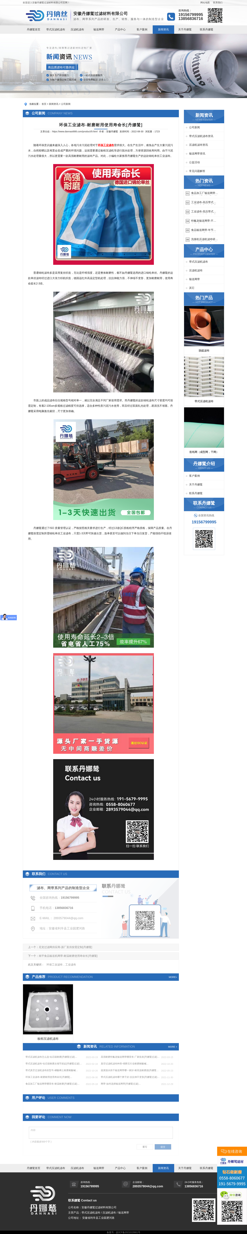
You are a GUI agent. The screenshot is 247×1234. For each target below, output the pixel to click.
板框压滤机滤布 (48, 1038)
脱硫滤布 (204, 350)
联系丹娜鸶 (206, 29)
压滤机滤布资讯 (198, 144)
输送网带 (98, 29)
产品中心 (120, 29)
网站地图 (205, 2)
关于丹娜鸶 (185, 29)
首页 (44, 104)
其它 (191, 287)
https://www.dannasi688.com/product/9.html (74, 131)
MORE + (172, 1046)
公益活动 (194, 162)
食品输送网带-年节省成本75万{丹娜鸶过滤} (204, 230)
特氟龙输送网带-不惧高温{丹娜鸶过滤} (203, 221)
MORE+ (173, 977)
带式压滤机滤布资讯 (201, 136)
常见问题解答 (197, 171)
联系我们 (218, 2)
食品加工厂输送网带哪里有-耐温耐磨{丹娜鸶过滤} (204, 193)
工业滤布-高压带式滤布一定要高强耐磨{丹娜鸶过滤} (203, 212)
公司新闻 (65, 104)
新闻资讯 (163, 29)
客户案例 (142, 29)
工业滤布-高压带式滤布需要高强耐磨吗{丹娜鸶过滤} (203, 203)
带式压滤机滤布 (55, 29)
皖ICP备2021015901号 (128, 1232)
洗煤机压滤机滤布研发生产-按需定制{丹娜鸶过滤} (204, 240)
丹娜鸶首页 (33, 29)
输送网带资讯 (197, 153)
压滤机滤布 (77, 29)
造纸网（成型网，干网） (204, 452)
